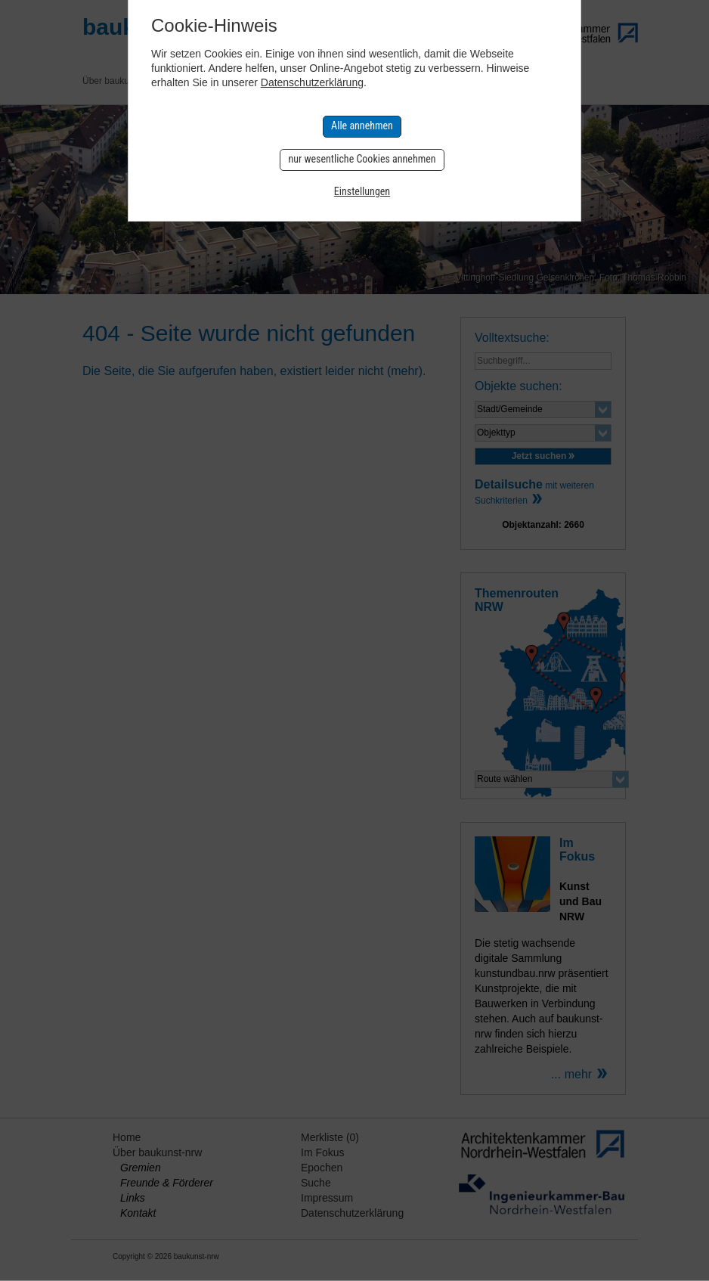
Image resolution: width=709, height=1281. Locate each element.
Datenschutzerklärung (312, 82)
